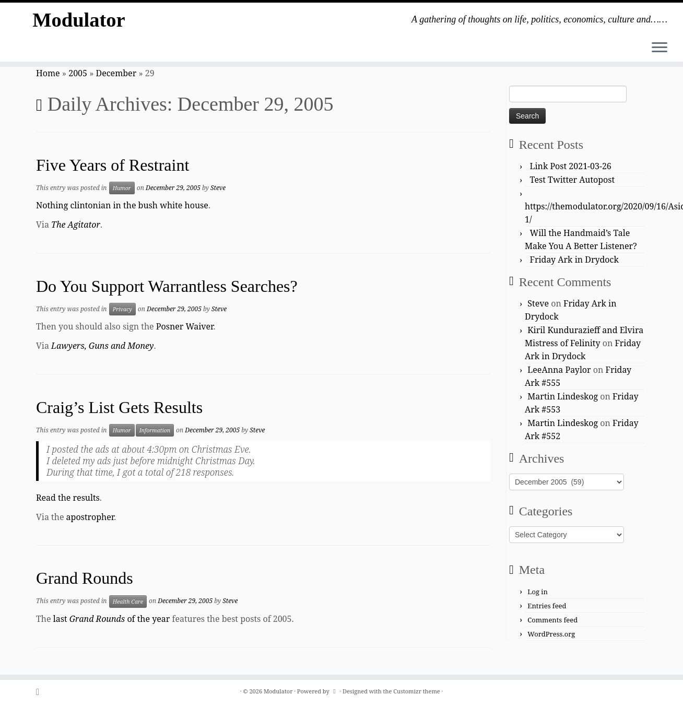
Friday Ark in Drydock (574, 259)
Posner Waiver (185, 326)
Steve (218, 187)
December (116, 73)
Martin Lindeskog (562, 396)
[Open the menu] (659, 48)
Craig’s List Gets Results (119, 407)
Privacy (122, 309)
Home (48, 73)
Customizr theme (416, 691)
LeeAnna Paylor (559, 369)
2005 (77, 73)
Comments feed (552, 619)
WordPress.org (551, 634)
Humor (122, 188)
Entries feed (546, 605)
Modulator (79, 20)
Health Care (128, 601)
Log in (537, 591)
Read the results (68, 497)
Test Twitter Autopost (572, 179)
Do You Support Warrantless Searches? (167, 286)
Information (154, 430)
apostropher (90, 517)
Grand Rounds (84, 578)
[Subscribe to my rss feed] (41, 691)
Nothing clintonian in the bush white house (122, 205)
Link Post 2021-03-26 (570, 166)
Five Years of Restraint (112, 165)
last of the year (111, 618)
